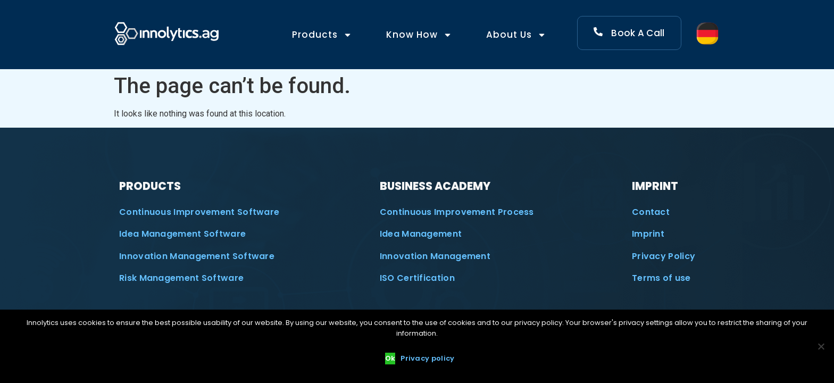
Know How (419, 35)
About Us (516, 35)
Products (322, 35)
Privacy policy (427, 358)
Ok (390, 358)
